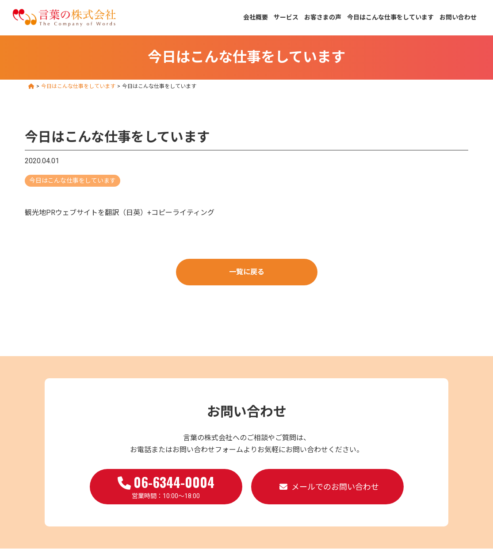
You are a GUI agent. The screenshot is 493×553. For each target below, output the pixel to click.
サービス (286, 17)
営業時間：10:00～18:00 (166, 485)
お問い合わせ (458, 17)
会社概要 (255, 17)
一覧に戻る (246, 272)
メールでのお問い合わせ (335, 487)
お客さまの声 (322, 17)
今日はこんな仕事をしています (390, 17)
